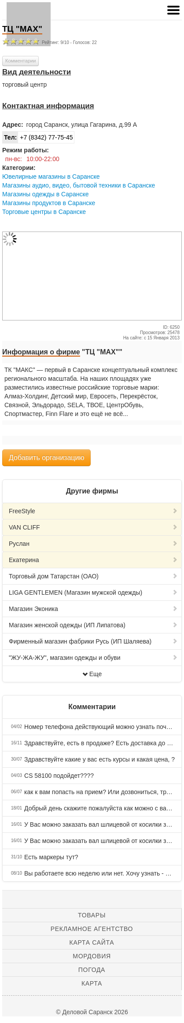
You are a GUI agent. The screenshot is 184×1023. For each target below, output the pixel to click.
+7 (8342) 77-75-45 (38, 137)
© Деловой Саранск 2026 (92, 1012)
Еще (92, 673)
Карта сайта (92, 942)
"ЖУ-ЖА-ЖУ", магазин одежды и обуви (93, 657)
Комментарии (20, 60)
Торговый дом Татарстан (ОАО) (93, 576)
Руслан (93, 543)
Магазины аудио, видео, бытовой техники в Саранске (78, 185)
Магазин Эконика (93, 608)
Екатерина (93, 559)
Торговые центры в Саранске (44, 211)
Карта (91, 983)
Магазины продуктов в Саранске (48, 202)
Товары (92, 915)
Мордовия (91, 956)
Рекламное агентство (92, 928)
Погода (91, 969)
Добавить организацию (46, 457)
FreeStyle (93, 511)
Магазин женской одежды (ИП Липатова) (93, 625)
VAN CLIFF (93, 527)
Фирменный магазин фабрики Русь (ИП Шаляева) (93, 641)
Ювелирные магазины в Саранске (51, 176)
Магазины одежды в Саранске (45, 194)
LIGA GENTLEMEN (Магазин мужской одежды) (93, 592)
